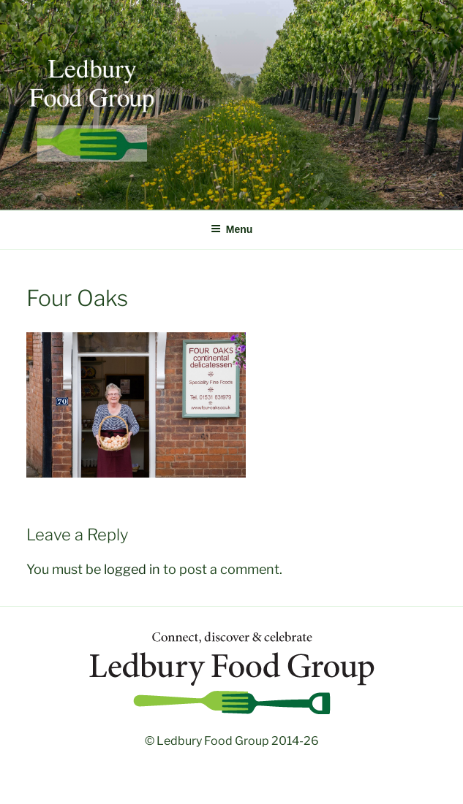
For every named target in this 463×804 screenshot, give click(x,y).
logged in (132, 569)
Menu (232, 229)
